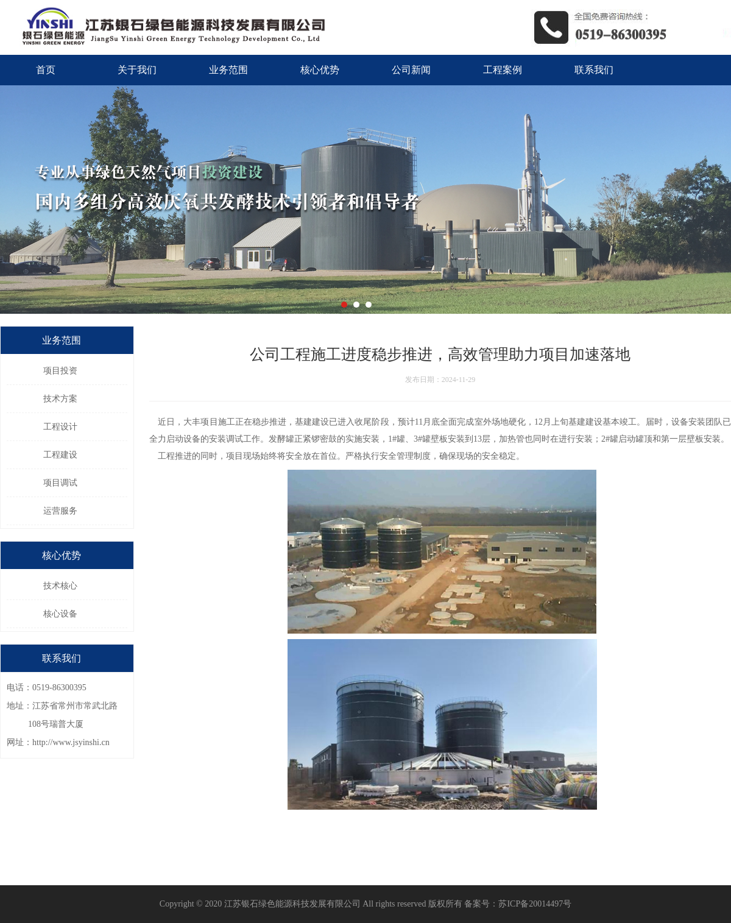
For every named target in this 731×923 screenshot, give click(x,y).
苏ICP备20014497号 (534, 903)
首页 (45, 70)
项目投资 (60, 370)
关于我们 (137, 70)
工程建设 (60, 454)
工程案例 (502, 70)
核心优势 (319, 70)
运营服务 (60, 510)
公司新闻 (411, 70)
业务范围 (228, 70)
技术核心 (60, 585)
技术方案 (60, 398)
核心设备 (60, 613)
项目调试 (60, 482)
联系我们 (593, 70)
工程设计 (60, 426)
